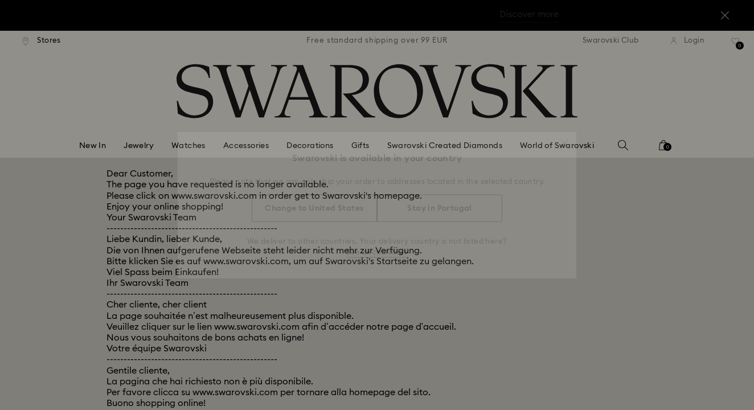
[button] (564, 138)
